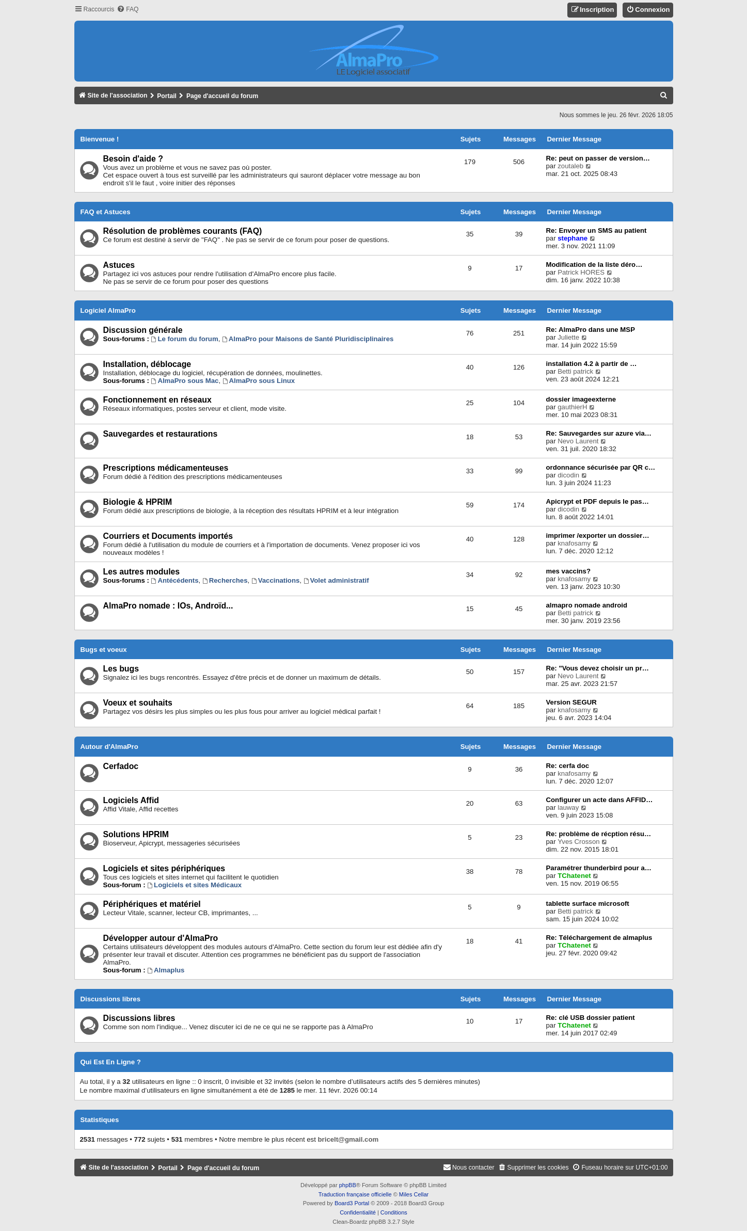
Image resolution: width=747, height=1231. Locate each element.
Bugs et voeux (104, 649)
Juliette (568, 337)
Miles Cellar (413, 1194)
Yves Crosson (578, 841)
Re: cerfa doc (568, 766)
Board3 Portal (352, 1203)
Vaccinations (275, 580)
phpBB (347, 1185)
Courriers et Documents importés (168, 536)
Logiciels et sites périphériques (164, 868)
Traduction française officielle (355, 1194)
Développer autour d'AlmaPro (160, 938)
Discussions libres (111, 999)
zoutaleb (570, 166)
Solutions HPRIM (136, 834)
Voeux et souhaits (137, 702)
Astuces (119, 265)
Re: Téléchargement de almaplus (599, 937)
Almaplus (165, 970)
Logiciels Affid (131, 800)
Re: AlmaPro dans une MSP (590, 329)
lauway (568, 807)
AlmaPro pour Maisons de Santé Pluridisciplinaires (307, 339)
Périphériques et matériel (152, 904)
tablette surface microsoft (587, 903)
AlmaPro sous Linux (258, 381)
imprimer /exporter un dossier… (597, 535)
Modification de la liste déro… (594, 264)
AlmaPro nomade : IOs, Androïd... (168, 605)
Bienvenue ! (100, 139)
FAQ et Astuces (106, 212)
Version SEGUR (571, 702)
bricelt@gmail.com (348, 1139)
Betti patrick (575, 371)
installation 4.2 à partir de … (591, 363)
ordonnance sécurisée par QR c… (601, 467)
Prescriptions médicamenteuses (166, 467)
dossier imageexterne (581, 399)
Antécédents (175, 580)
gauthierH (572, 407)
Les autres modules (141, 571)
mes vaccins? (568, 571)
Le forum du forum (184, 339)
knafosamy (574, 543)
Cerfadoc (121, 766)
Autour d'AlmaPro (109, 746)
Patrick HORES (581, 272)
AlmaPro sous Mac (185, 381)
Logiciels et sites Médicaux (194, 885)
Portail (167, 96)
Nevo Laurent (578, 441)
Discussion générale (143, 330)
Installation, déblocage (147, 364)
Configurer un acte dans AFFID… (599, 800)
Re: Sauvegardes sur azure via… (599, 433)
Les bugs (121, 668)
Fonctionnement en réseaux (157, 399)
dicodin (568, 475)
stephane (572, 238)
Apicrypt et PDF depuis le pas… (597, 501)
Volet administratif (336, 580)
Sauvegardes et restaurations (160, 433)
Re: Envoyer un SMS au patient (596, 230)
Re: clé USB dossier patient (590, 1017)
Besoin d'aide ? (133, 158)
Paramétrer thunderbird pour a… (598, 868)
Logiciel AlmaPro (108, 310)
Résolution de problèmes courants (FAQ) (182, 231)
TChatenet (574, 876)
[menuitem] (127, 10)
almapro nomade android (587, 605)
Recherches (225, 580)
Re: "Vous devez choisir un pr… (597, 668)
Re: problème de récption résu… (598, 834)
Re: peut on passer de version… (598, 158)
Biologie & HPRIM (137, 502)
